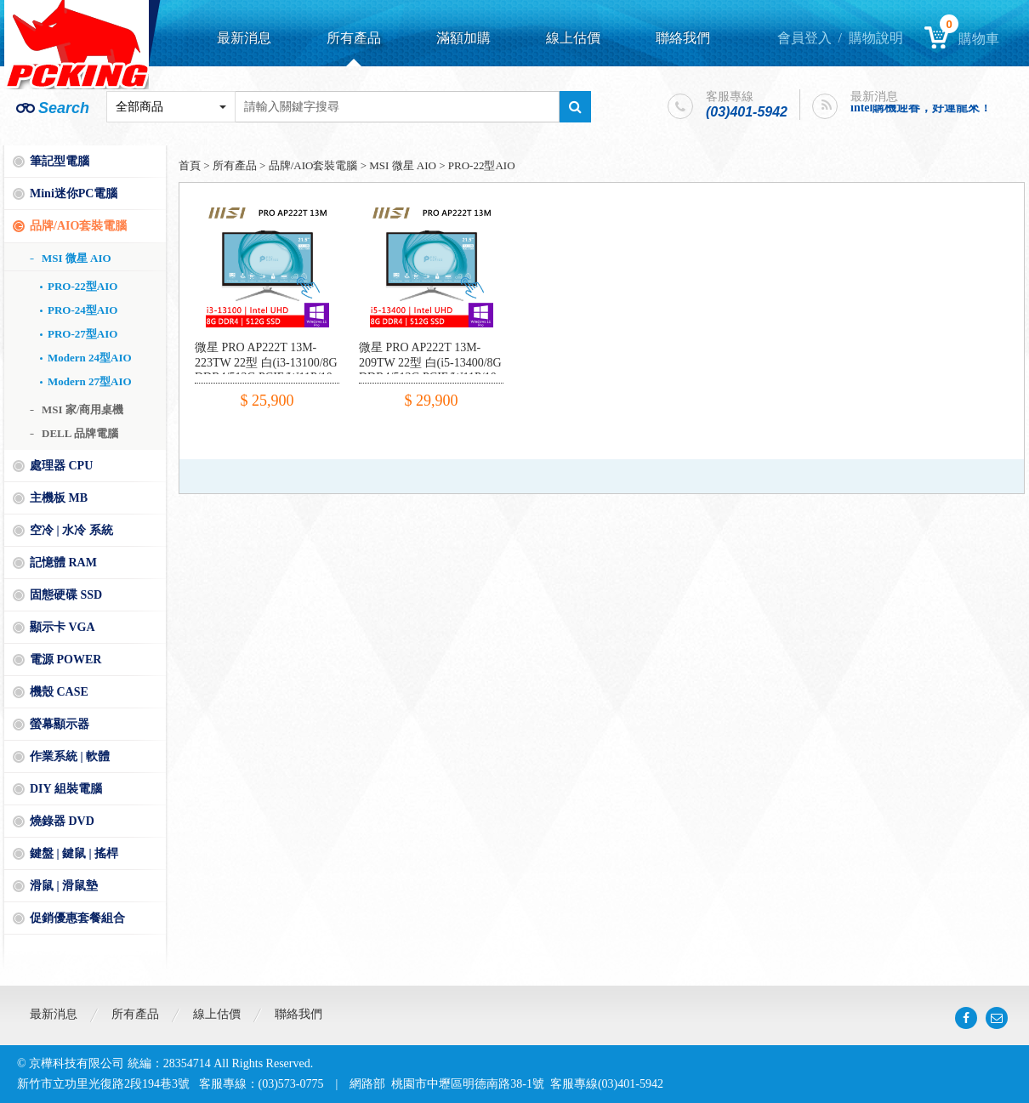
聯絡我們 (683, 38)
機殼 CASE (59, 691)
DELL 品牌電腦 (80, 433)
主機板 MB (59, 498)
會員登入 (804, 38)
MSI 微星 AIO (76, 258)
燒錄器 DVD (62, 821)
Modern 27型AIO (90, 381)
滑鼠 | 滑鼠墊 (64, 885)
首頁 (190, 165)
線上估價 (573, 38)
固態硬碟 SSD (66, 594)
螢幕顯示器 (59, 724)
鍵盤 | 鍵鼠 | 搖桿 (74, 853)
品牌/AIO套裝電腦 (78, 225)
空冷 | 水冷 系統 (71, 530)
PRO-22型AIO (82, 286)
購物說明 (876, 38)
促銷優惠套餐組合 (77, 918)
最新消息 (244, 38)
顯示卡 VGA (62, 627)
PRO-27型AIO (82, 333)
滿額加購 (463, 38)
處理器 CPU (61, 465)
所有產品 (354, 38)
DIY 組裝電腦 (66, 788)
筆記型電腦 (59, 161)
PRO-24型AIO (82, 310)
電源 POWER (65, 659)
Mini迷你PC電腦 (73, 193)
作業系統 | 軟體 (70, 756)
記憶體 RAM (63, 562)
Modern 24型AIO (90, 357)
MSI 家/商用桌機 (82, 409)
